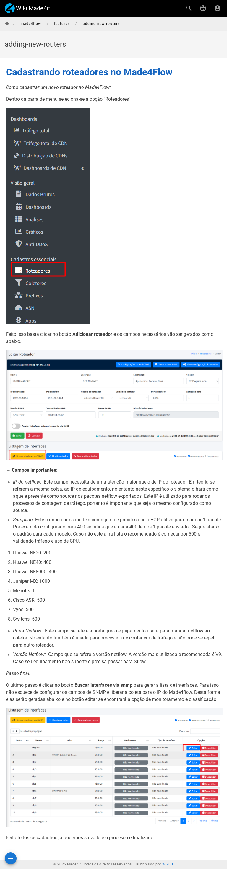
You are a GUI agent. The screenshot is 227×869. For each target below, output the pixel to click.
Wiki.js (168, 864)
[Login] (217, 8)
